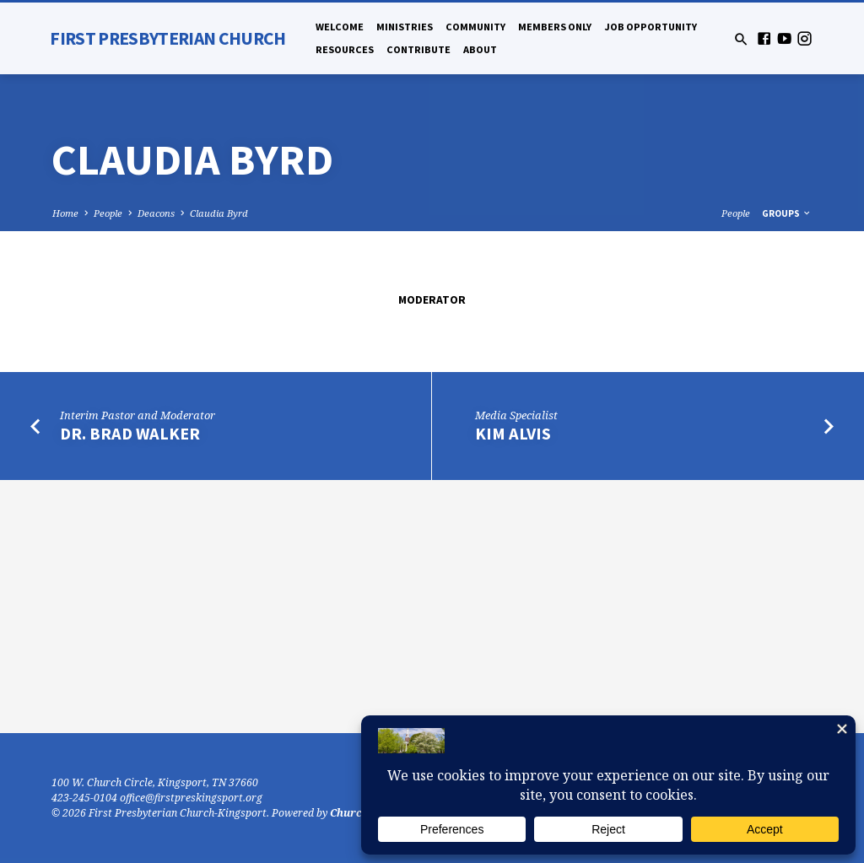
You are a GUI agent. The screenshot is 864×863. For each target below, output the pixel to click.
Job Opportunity (650, 26)
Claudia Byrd (219, 213)
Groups (787, 213)
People (108, 213)
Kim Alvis (513, 434)
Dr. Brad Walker (130, 434)
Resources (345, 49)
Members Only (554, 26)
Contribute (418, 49)
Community (475, 26)
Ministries (404, 26)
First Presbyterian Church (167, 38)
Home (65, 213)
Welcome (340, 26)
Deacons (156, 213)
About (480, 49)
